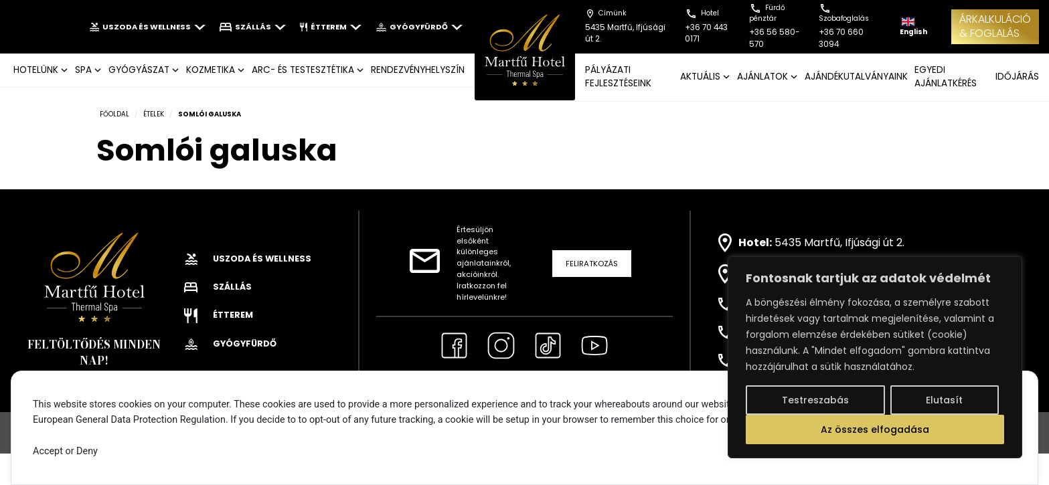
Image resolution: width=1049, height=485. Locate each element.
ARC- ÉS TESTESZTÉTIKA (303, 70)
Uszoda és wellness (147, 26)
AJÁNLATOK (762, 76)
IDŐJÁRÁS (1017, 76)
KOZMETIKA (210, 70)
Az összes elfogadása (875, 429)
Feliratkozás (592, 263)
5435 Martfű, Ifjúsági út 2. (839, 242)
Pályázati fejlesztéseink (618, 77)
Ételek (153, 114)
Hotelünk (35, 70)
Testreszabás (815, 400)
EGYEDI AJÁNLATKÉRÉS (945, 77)
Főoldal (114, 114)
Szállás (252, 26)
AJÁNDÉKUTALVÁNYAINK (856, 76)
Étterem (331, 26)
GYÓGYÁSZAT (138, 70)
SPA (83, 70)
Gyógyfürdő (419, 26)
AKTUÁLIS (700, 76)
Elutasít (944, 400)
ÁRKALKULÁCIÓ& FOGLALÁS (995, 26)
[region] (875, 357)
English (913, 27)
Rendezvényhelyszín (418, 70)
